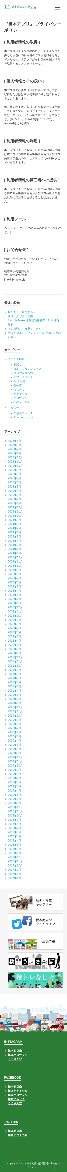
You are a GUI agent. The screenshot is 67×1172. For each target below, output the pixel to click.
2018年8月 (14, 823)
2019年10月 (15, 765)
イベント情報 (16, 359)
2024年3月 (14, 544)
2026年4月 (14, 440)
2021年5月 (14, 686)
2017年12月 (15, 857)
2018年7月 (14, 828)
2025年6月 (14, 482)
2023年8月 (14, 574)
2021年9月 (14, 669)
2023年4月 (14, 590)
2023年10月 (15, 565)
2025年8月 (14, 474)
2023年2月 (14, 599)
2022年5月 (14, 636)
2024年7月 (14, 528)
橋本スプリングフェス (27, 368)
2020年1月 (14, 753)
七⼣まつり (20, 393)
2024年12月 (15, 507)
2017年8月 (14, 873)
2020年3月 (14, 744)
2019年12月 (15, 757)
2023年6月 (14, 582)
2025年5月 (14, 486)
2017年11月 (15, 861)
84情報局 (19, 381)
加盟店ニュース (23, 413)
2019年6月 (14, 782)
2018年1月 (14, 853)
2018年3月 (14, 844)
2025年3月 (14, 494)
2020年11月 (15, 711)
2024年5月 (14, 536)
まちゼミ (19, 389)
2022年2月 (14, 649)
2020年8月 (14, 723)
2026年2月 (14, 449)
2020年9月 (14, 719)
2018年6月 (14, 832)
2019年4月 (14, 790)
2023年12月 (15, 557)
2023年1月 (14, 603)
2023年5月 (14, 586)
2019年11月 (15, 761)
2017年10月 (15, 865)
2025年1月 (14, 503)
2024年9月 (14, 519)
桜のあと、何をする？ (22, 312)
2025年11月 (15, 461)
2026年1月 (14, 453)
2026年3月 (14, 444)
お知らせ (13, 407)
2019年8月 (14, 773)
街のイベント (21, 402)
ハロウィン (20, 397)
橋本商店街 (15, 1086)
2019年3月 (14, 794)
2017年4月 (14, 878)
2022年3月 (14, 644)
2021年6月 (14, 682)
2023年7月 (14, 578)
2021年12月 (15, 657)
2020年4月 (14, 740)
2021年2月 (14, 698)
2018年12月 (15, 807)
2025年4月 (14, 490)
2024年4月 (14, 540)
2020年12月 (15, 707)
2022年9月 (14, 619)
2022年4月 (14, 640)
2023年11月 (15, 561)
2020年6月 (14, 732)
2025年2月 (14, 499)
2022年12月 (15, 607)
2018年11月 (15, 811)
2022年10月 (15, 615)
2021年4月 (14, 690)
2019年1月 (14, 803)
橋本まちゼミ (16, 1099)
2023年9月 (14, 569)
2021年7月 (14, 678)
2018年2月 (14, 848)
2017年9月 (14, 869)
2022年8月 (14, 624)
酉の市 (17, 385)
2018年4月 (14, 840)
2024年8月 (14, 524)
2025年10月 (15, 465)
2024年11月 (15, 511)
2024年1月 (14, 553)
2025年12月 (15, 457)
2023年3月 (14, 594)
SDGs (17, 364)
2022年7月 (14, 628)
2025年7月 (14, 478)
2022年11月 (15, 611)
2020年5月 (14, 736)
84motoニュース (23, 417)
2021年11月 (15, 661)
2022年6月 (14, 632)
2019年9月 (14, 769)
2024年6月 (14, 532)
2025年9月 (14, 469)
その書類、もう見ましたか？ (26, 328)
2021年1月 (14, 703)
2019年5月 (14, 786)
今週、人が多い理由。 (22, 316)
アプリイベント (23, 377)
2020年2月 (14, 748)
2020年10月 (15, 715)
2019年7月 (14, 778)
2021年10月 (15, 665)
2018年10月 (15, 815)
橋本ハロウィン (17, 1054)
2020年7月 (14, 728)
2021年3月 (14, 694)
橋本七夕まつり (17, 1090)
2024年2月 (14, 549)
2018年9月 (14, 819)
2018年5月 (14, 836)
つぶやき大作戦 (23, 372)
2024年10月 (15, 515)
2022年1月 (14, 653)
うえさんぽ (15, 1059)
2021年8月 (14, 673)
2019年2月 (14, 798)
